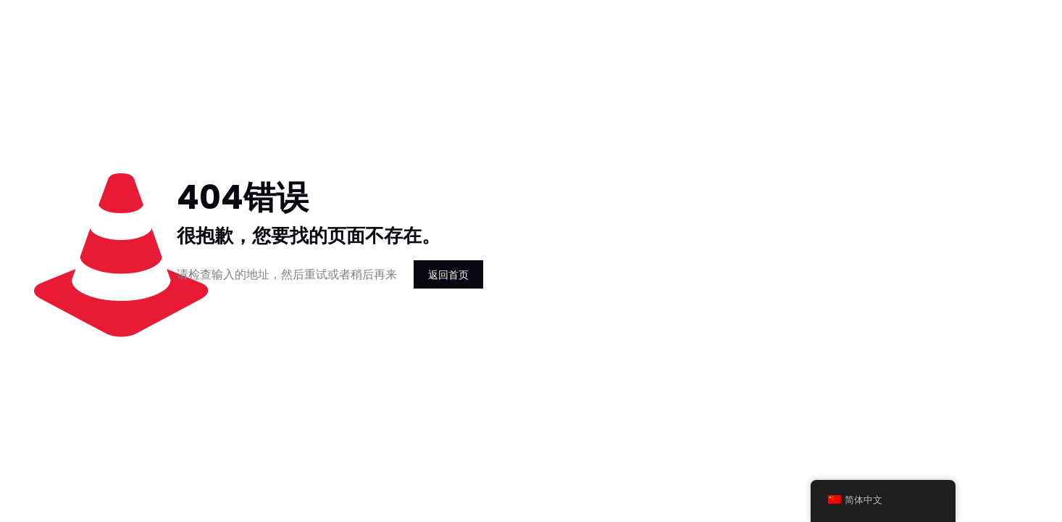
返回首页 (448, 274)
